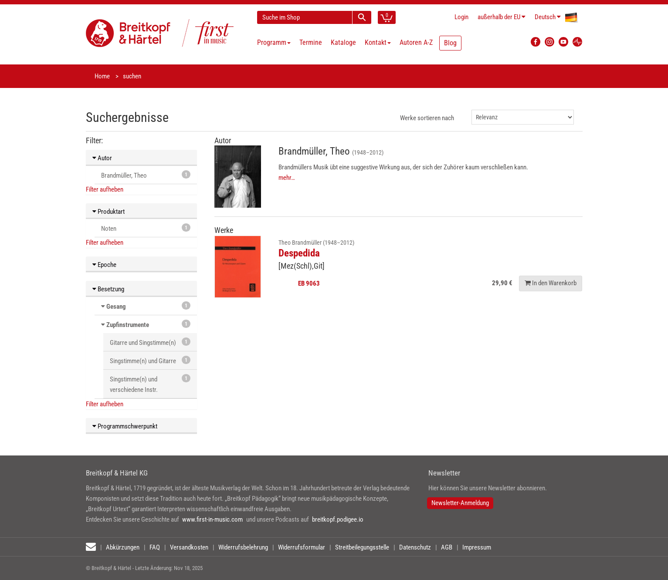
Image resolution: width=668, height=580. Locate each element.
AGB (446, 547)
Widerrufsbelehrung (243, 547)
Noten (145, 228)
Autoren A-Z (416, 42)
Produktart (108, 212)
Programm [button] (274, 42)
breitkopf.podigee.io (337, 519)
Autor (102, 158)
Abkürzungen (122, 547)
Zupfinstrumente (127, 325)
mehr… (286, 178)
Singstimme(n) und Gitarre (150, 360)
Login (461, 17)
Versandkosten (189, 547)
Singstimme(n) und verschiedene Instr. (150, 384)
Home (102, 76)
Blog (450, 43)
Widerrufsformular (301, 547)
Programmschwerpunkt (124, 426)
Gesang (116, 306)
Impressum (476, 547)
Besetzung (108, 289)
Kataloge (343, 42)
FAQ (154, 547)
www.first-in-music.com (212, 519)
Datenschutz (415, 547)
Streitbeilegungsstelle (362, 547)
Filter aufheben (104, 189)
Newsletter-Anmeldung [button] (460, 503)
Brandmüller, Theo (145, 174)
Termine (310, 42)
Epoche (104, 265)
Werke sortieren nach (427, 118)
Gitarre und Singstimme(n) (150, 342)
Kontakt (378, 42)
